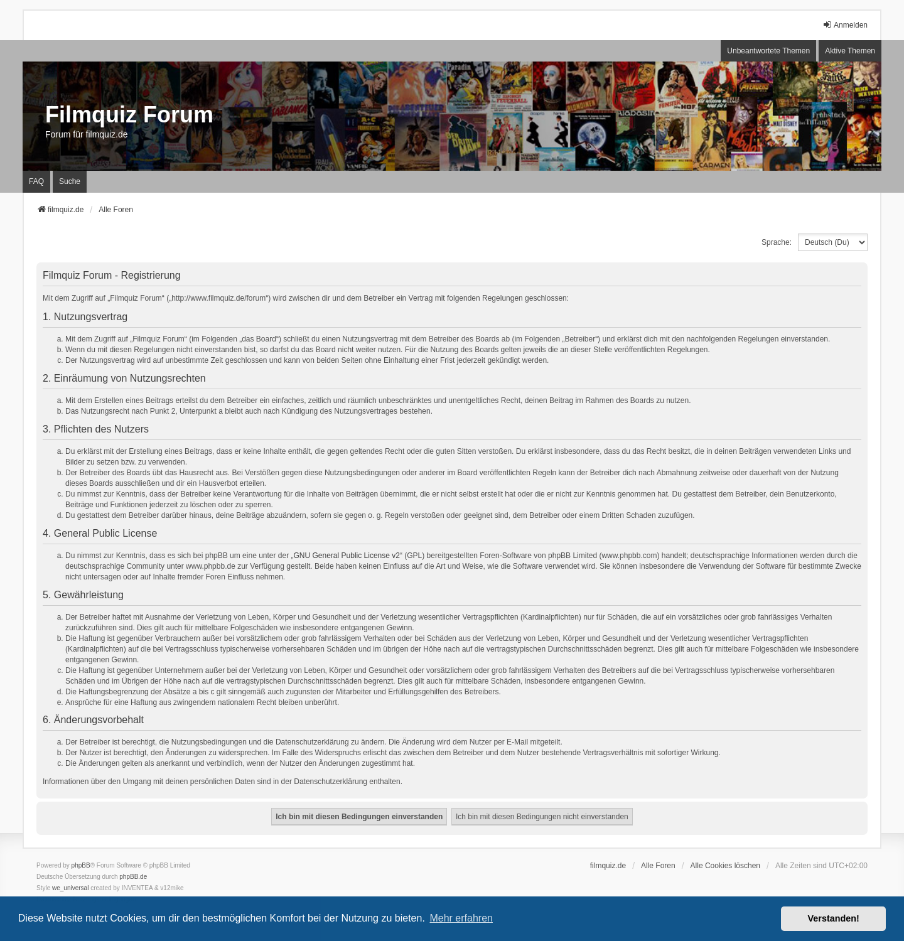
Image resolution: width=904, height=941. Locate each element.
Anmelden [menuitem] (845, 25)
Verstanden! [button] (833, 918)
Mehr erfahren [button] (461, 918)
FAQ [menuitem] (36, 181)
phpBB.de (133, 876)
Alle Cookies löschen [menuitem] (725, 865)
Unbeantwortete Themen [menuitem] (768, 50)
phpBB (81, 865)
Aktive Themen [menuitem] (850, 50)
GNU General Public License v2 (347, 555)
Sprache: (776, 242)
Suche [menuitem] (69, 181)
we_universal (70, 888)
